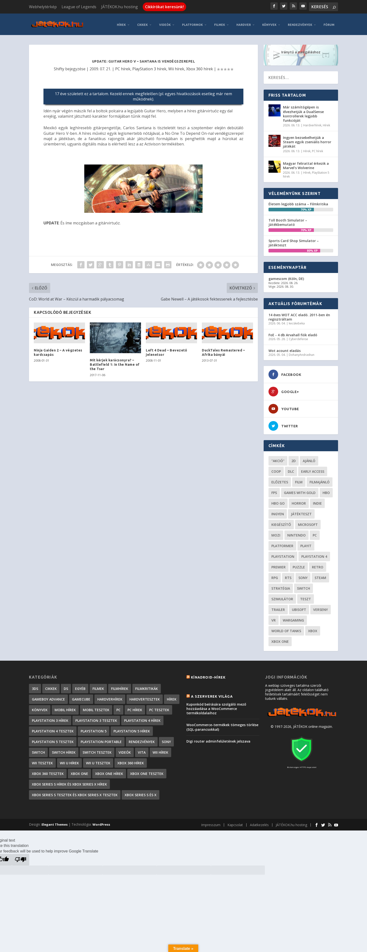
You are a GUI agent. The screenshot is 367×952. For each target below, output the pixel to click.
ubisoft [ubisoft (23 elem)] (299, 607)
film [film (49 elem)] (299, 480)
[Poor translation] (20, 857)
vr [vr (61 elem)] (273, 618)
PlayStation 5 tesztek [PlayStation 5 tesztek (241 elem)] (53, 739)
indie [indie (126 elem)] (317, 501)
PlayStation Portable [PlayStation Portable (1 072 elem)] (101, 739)
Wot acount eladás (284, 348)
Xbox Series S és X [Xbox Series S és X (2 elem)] (140, 792)
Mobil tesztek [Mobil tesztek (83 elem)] (96, 707)
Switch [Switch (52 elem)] (303, 586)
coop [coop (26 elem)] (276, 469)
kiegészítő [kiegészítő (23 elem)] (281, 522)
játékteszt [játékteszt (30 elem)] (301, 511)
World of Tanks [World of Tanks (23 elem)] (286, 628)
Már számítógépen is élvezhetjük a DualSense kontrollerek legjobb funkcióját (303, 112)
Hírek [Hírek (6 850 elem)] (171, 697)
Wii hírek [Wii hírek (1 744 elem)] (160, 750)
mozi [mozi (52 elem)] (275, 533)
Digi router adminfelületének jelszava (218, 739)
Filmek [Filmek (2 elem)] (98, 686)
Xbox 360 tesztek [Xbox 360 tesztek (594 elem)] (48, 771)
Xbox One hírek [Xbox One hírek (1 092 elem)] (109, 771)
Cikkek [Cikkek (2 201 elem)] (51, 686)
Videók (165, 22)
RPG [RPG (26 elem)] (274, 575)
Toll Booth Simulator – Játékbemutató (287, 219)
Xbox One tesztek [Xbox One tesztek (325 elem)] (146, 771)
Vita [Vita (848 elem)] (142, 750)
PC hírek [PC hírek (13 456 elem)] (134, 707)
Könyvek (269, 22)
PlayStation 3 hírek (149, 66)
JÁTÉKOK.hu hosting (119, 6)
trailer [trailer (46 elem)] (278, 607)
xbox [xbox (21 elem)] (312, 628)
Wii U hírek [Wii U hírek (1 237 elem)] (69, 761)
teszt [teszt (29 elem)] (305, 596)
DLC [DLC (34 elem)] (291, 469)
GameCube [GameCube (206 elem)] (81, 697)
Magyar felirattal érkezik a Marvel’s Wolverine (306, 163)
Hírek (121, 22)
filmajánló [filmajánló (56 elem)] (320, 480)
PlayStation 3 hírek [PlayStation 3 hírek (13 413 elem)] (50, 718)
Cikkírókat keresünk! (164, 6)
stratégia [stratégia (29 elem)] (280, 586)
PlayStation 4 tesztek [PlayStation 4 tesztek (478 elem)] (53, 729)
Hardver (243, 22)
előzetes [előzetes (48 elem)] (279, 480)
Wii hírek (176, 66)
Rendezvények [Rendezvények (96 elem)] (142, 739)
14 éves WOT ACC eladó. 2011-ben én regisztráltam (299, 314)
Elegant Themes (55, 822)
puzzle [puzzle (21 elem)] (299, 565)
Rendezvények (300, 22)
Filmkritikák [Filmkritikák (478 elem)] (146, 686)
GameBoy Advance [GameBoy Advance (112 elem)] (48, 697)
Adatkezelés (259, 822)
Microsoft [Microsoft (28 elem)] (308, 522)
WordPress (101, 822)
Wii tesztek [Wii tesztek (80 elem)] (42, 761)
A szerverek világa (212, 694)
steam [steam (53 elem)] (320, 575)
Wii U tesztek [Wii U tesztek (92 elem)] (98, 761)
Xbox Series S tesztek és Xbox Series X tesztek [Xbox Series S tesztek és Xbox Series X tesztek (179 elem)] (75, 792)
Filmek (219, 22)
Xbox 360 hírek (199, 66)
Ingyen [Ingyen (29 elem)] (277, 511)
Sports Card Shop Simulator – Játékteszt (293, 240)
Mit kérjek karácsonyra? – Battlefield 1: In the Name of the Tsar (115, 362)
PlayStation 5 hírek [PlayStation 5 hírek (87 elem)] (131, 729)
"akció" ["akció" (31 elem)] (277, 458)
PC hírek (122, 66)
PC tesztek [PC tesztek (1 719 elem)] (159, 707)
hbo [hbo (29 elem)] (326, 490)
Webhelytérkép (43, 6)
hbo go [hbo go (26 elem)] (278, 501)
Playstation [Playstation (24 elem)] (282, 554)
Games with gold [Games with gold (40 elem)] (300, 490)
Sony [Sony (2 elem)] (166, 739)
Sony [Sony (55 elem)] (303, 575)
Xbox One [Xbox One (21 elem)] (280, 639)
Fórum (329, 22)
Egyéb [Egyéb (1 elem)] (80, 686)
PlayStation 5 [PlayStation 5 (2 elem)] (93, 729)
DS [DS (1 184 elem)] (66, 686)
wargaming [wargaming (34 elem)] (293, 618)
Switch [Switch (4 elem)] (38, 750)
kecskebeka (297, 321)
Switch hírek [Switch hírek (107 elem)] (64, 750)
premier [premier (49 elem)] (278, 565)
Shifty (59, 66)
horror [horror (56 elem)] (299, 501)
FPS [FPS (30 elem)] (274, 490)
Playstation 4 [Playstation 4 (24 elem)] (314, 554)
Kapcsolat (235, 822)
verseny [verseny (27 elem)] (320, 607)
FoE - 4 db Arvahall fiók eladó (292, 332)
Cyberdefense (298, 337)
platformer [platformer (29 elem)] (282, 543)
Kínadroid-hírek (208, 675)
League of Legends (79, 6)
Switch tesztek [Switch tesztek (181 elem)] (97, 750)
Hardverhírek (312, 123)
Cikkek (142, 22)
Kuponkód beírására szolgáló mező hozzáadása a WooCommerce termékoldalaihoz (216, 706)
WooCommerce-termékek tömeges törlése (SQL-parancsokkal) (222, 724)
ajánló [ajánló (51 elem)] (309, 458)
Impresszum (210, 822)
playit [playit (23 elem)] (305, 543)
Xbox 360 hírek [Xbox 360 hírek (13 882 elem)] (130, 761)
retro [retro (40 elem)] (317, 565)
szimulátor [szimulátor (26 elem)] (282, 596)
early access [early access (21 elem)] (312, 469)
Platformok (192, 22)
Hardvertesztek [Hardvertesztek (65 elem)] (144, 697)
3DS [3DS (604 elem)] (35, 686)
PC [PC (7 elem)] (118, 707)
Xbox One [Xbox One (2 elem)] (79, 771)
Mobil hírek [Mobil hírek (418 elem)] (65, 707)
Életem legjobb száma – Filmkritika (298, 201)
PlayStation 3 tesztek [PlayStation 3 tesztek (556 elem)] (96, 718)
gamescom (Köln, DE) (286, 276)
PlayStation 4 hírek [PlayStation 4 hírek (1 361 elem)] (142, 718)
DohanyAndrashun (301, 352)
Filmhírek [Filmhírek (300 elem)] (119, 686)
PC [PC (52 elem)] (315, 533)
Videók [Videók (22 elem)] (125, 750)
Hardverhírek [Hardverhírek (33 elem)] (109, 697)
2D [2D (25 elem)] (293, 458)
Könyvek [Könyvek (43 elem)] (40, 707)
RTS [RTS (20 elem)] (288, 575)
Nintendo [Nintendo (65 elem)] (296, 533)
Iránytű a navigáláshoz (300, 50)
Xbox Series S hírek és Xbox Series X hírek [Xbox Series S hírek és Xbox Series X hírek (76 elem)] (69, 782)
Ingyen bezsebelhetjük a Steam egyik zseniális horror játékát (307, 139)
